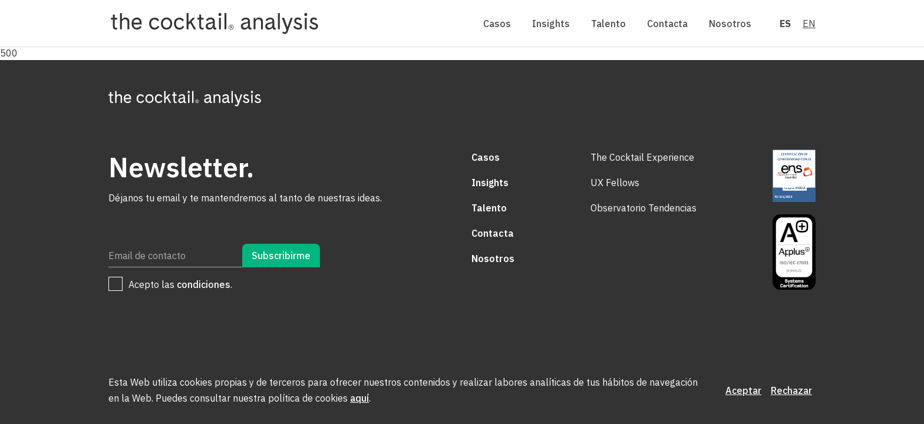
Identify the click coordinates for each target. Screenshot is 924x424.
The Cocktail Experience (642, 157)
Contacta (667, 23)
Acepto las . (180, 284)
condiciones (203, 284)
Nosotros (730, 23)
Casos (497, 23)
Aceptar (743, 390)
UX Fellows (614, 182)
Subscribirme (281, 255)
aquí (359, 398)
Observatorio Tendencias (643, 208)
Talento (608, 23)
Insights (551, 23)
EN (809, 23)
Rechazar (791, 390)
